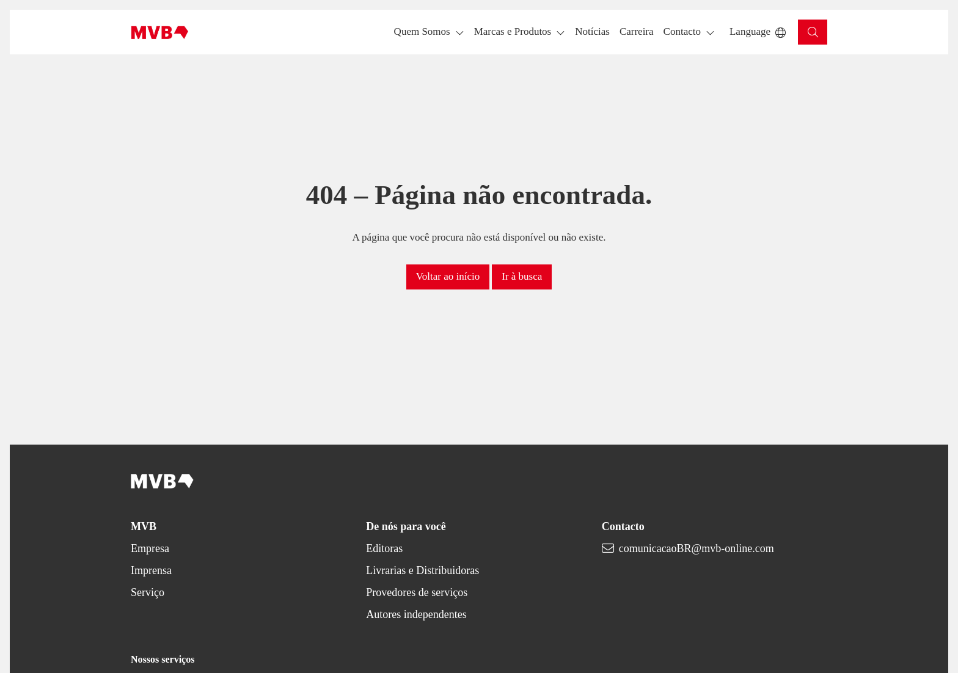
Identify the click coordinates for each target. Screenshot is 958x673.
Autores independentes (416, 614)
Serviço (147, 592)
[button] (592, 32)
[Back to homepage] (160, 32)
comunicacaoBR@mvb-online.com (696, 548)
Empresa (150, 548)
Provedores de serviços (416, 592)
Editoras (384, 548)
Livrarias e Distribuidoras (422, 570)
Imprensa (151, 570)
